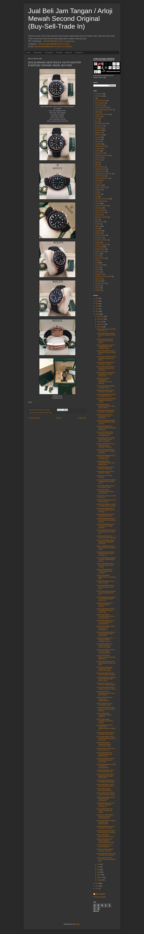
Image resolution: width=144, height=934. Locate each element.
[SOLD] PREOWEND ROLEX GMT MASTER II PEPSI (105, 785)
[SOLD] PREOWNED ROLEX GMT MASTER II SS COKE (106, 674)
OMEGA (97, 226)
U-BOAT (97, 272)
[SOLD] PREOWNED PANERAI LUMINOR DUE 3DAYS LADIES (106, 400)
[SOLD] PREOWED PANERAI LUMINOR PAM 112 (106, 386)
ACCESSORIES (100, 103)
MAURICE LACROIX (101, 217)
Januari (99, 880)
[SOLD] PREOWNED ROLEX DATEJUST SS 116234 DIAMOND (105, 526)
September (100, 324)
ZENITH (97, 288)
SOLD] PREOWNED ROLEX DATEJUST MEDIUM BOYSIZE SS (105, 804)
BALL (96, 121)
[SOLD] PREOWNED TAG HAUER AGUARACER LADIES (104, 810)
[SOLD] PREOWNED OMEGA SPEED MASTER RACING (106, 793)
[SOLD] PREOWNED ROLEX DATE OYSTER (105, 582)
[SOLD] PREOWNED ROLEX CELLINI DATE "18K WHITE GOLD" (106, 547)
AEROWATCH (99, 105)
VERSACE (98, 279)
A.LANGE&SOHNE (101, 100)
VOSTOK (98, 285)
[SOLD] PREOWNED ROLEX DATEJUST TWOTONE (105, 391)
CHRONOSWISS (100, 146)
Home (28, 52)
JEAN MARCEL (100, 201)
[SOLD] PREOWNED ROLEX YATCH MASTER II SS (105, 771)
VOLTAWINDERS (100, 283)
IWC (96, 196)
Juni (98, 867)
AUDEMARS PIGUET (101, 114)
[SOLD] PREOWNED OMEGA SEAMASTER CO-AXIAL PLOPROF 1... (106, 553)
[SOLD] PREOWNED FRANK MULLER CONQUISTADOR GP (106, 335)
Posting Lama (82, 418)
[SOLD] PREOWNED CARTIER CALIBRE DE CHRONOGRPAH (106, 766)
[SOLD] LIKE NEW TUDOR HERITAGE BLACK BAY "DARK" (105, 341)
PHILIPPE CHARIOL (101, 240)
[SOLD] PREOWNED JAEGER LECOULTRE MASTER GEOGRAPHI (106, 634)
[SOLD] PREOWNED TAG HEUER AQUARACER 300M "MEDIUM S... (106, 428)
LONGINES (98, 208)
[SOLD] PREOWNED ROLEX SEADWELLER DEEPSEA (105, 781)
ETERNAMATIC (100, 167)
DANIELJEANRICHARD (102, 155)
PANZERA (98, 233)
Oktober (99, 321)
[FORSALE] (98, 96)
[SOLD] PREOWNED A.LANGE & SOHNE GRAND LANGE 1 (106, 505)
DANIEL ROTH (99, 153)
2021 (97, 298)
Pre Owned (49, 52)
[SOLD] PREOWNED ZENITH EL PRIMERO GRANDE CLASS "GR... (106, 610)
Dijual (96, 162)
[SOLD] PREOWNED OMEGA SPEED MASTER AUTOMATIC (106, 799)
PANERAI (98, 231)
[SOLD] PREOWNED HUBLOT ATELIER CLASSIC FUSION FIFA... (106, 352)
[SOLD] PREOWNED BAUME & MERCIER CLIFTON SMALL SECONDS (106, 439)
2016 (97, 311)
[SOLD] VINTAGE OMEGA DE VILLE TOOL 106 (106, 749)
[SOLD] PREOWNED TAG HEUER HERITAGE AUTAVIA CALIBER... (104, 645)
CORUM (97, 151)
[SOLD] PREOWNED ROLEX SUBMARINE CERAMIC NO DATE (106, 663)
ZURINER (98, 290)
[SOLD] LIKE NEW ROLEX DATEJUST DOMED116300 (106, 684)
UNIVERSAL (99, 274)
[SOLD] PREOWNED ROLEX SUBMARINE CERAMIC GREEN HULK (105, 776)
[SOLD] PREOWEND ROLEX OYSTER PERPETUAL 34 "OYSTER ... (105, 510)
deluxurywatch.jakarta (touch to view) (53, 44)
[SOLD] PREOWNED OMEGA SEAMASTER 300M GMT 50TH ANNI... (106, 542)
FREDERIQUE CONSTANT (103, 174)
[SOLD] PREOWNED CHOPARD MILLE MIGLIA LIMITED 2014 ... (105, 491)
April (98, 872)
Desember (100, 316)
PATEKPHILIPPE (100, 235)
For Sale (59, 52)
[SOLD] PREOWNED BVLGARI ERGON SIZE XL (106, 500)
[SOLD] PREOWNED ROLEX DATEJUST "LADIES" (105, 363)
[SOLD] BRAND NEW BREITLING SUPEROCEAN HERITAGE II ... (106, 657)
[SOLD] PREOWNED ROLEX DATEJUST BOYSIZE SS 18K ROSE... (105, 368)
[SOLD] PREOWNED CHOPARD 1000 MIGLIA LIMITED (105, 721)
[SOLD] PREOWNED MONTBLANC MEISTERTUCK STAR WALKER (104, 381)
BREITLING (98, 135)
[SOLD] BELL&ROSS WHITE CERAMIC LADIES (105, 472)
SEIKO (97, 256)
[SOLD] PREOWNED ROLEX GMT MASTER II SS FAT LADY (105, 587)
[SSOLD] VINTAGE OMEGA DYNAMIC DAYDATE (105, 850)
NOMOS (97, 224)
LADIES (41, 412)
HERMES (98, 190)
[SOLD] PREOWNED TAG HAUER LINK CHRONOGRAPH (104, 699)
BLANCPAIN (99, 128)
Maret (99, 875)
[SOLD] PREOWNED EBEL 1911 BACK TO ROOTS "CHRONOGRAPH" (105, 433)
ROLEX (46, 412)
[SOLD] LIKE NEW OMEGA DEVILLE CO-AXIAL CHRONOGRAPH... (105, 816)
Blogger (77, 924)
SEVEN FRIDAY (100, 258)
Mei (98, 869)
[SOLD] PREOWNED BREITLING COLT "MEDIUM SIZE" (106, 577)
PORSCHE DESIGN (101, 244)
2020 (97, 301)
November (100, 319)
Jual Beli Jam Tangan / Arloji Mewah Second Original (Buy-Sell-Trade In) (70, 18)
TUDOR (97, 269)
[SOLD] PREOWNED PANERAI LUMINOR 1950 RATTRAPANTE (106, 822)
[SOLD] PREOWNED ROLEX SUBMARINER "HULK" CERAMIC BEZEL (105, 346)
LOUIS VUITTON (100, 212)
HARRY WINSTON (100, 187)
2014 (97, 883)
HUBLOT (98, 194)
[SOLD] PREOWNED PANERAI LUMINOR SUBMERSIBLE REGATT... (106, 559)
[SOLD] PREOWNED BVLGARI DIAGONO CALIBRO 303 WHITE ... (106, 358)
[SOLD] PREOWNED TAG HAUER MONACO (104, 845)
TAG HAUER (99, 265)
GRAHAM (98, 180)
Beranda (58, 418)
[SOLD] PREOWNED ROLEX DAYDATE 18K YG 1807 (105, 733)
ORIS (96, 228)
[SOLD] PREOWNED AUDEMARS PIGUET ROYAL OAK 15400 (104, 744)
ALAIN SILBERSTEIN (101, 107)
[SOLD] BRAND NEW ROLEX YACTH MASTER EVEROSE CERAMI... (106, 520)
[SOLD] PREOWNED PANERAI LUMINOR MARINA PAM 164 (106, 593)
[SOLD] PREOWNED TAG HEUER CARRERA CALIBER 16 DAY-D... (104, 639)
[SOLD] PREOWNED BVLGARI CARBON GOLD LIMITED (106, 854)
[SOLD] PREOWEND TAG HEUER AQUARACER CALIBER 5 (104, 571)
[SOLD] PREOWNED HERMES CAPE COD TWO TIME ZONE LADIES (106, 679)
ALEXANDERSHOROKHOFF (104, 110)
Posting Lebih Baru (34, 418)
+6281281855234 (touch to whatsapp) (59, 41)
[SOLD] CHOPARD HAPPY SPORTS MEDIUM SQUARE (105, 604)
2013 (97, 886)
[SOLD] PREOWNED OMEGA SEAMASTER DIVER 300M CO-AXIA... (106, 422)
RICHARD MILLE (100, 249)
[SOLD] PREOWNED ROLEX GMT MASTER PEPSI (105, 468)
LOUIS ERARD (99, 210)
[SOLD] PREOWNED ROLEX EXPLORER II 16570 (105, 486)
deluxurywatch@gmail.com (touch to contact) (53, 46)
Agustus (99, 327)
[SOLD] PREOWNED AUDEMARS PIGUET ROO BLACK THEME (106, 406)
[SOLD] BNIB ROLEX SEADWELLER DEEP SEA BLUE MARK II (106, 693)
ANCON (97, 112)
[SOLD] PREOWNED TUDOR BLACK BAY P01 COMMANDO (106, 628)
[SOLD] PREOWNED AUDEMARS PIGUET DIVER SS (104, 715)
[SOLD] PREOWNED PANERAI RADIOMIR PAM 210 (106, 395)
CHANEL (98, 141)
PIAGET (97, 242)
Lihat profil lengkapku (99, 897)
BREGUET (98, 132)
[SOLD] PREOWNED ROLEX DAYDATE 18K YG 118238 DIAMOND (106, 451)
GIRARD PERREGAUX (102, 178)
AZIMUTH (98, 116)
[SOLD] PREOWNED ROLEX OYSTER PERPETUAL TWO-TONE (105, 760)
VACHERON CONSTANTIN (103, 276)
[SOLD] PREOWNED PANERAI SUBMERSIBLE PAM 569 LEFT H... (106, 481)
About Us (68, 52)
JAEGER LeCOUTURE (102, 199)
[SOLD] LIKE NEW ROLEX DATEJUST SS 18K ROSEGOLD (105, 416)
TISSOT (97, 267)
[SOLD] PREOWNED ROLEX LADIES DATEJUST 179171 (106, 688)
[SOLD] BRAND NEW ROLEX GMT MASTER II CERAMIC (106, 831)
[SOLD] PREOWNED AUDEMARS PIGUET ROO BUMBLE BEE (106, 463)
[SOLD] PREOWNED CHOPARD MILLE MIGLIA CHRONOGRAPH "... (105, 616)
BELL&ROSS (99, 126)
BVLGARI (98, 137)
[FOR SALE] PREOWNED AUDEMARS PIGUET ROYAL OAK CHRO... (104, 669)
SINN (96, 260)
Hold (96, 192)
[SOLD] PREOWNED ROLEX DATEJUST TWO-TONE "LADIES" (105, 565)
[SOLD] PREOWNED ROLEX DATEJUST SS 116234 (105, 827)
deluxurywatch (100, 894)
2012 (97, 888)
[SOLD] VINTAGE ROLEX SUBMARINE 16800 (104, 704)
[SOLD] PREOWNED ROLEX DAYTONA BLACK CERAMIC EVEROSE (105, 445)
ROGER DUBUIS (100, 251)
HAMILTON (98, 185)
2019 (97, 303)
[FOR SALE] (98, 94)
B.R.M (97, 119)
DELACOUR (99, 158)
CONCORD (98, 148)
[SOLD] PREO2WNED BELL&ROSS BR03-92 (104, 789)
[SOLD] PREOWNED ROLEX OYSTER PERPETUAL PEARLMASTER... (105, 622)
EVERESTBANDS (100, 169)
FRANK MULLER (100, 171)
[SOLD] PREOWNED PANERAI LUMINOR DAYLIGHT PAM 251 (106, 532)
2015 (97, 314)
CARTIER (98, 139)
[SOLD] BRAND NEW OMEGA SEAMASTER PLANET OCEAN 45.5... (106, 374)
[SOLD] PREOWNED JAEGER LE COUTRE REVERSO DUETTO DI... (106, 598)
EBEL (97, 164)
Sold (50, 412)
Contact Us (79, 52)
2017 (97, 309)
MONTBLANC (99, 221)
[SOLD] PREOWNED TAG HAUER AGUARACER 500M (106, 536)
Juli (98, 864)
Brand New (38, 52)
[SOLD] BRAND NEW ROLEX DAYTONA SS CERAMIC (106, 411)
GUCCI (97, 183)
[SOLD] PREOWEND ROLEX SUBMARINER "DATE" (105, 515)
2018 (97, 306)
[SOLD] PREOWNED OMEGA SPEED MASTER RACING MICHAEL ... (106, 709)
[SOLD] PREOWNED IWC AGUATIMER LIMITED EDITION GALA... (104, 754)
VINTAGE (98, 281)
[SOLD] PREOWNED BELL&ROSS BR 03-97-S (105, 835)
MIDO (97, 219)
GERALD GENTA (100, 176)
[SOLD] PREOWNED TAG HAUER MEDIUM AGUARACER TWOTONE (105, 840)
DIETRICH (98, 160)
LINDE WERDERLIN (101, 205)
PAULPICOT (99, 237)
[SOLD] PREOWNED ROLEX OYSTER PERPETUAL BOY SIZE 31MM (106, 738)
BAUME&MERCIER (101, 123)
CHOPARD (98, 144)
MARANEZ (98, 215)
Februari (99, 877)
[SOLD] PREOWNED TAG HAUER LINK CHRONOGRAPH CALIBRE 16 (106, 727)
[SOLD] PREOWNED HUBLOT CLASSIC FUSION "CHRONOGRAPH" (106, 651)
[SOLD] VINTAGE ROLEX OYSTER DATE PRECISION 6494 (106, 859)
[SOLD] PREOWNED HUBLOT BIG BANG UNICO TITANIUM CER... (106, 457)
